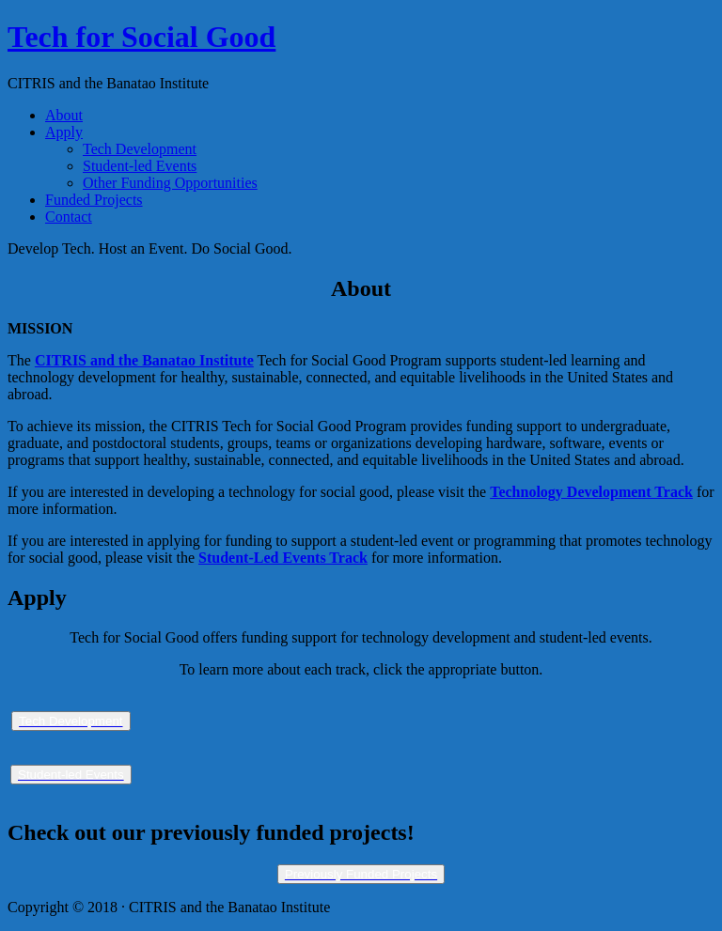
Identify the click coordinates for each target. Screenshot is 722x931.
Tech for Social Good (141, 37)
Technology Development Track (591, 492)
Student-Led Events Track (283, 558)
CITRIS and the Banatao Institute (144, 360)
